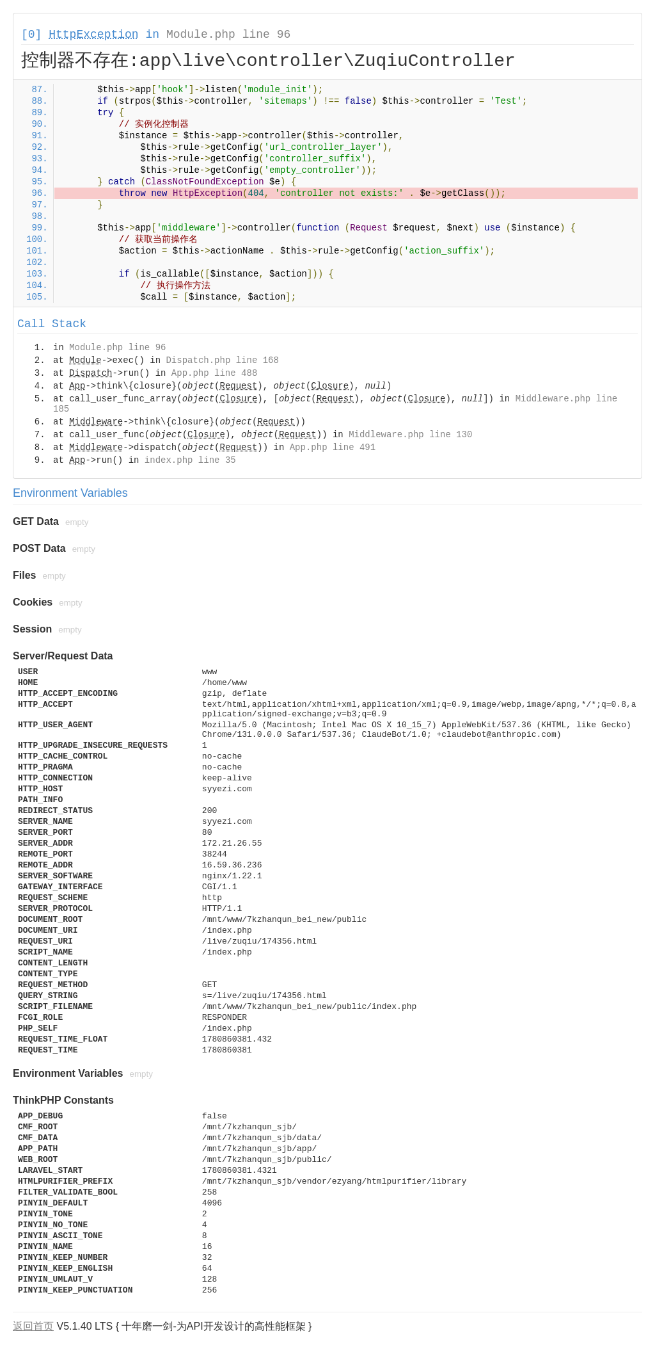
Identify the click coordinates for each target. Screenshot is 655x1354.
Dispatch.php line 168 (222, 360)
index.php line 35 (190, 460)
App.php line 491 (332, 447)
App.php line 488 (214, 373)
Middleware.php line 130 (410, 435)
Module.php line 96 (228, 34)
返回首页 (33, 1326)
